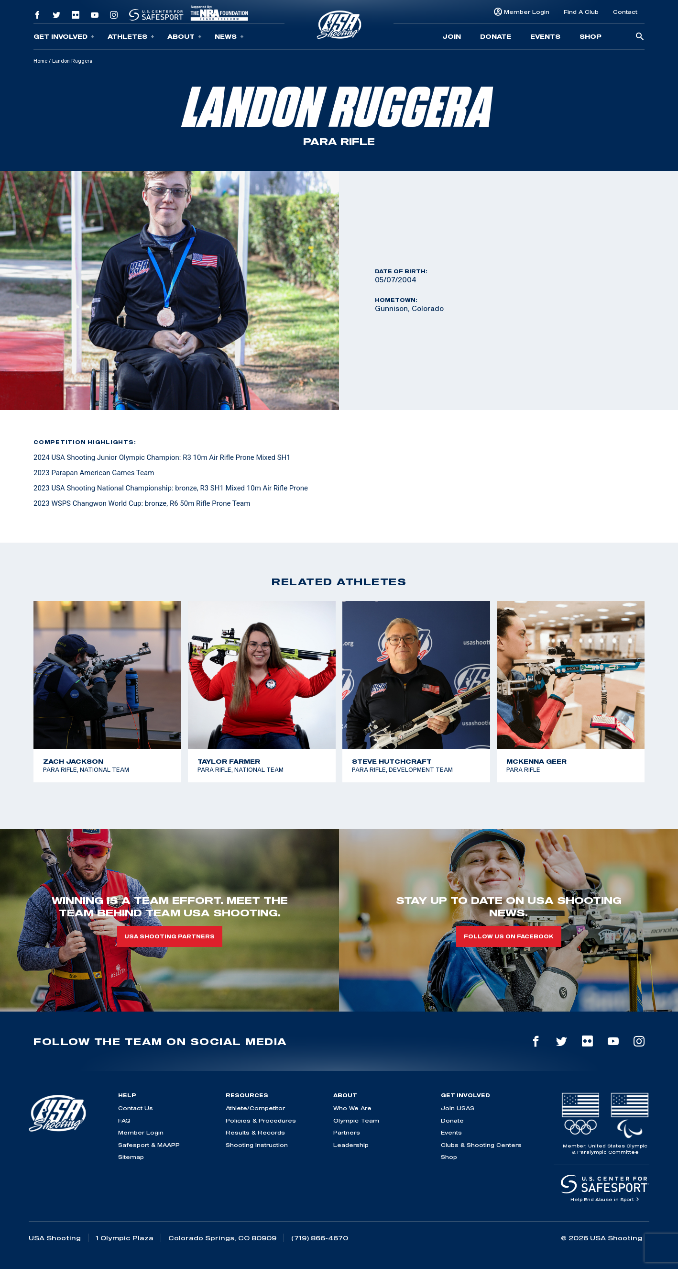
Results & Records (255, 1132)
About (184, 37)
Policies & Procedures (261, 1120)
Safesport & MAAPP (149, 1145)
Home (40, 61)
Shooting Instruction (257, 1145)
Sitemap (131, 1157)
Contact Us (135, 1108)
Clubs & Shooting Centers (481, 1145)
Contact (625, 12)
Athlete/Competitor (255, 1108)
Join (451, 36)
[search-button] (640, 37)
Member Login (526, 11)
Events (545, 36)
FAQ (124, 1120)
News (229, 37)
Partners (346, 1132)
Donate (495, 36)
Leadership (351, 1145)
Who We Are (352, 1108)
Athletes (131, 37)
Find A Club (581, 12)
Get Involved (64, 37)
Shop (590, 36)
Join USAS (457, 1108)
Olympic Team (356, 1120)
